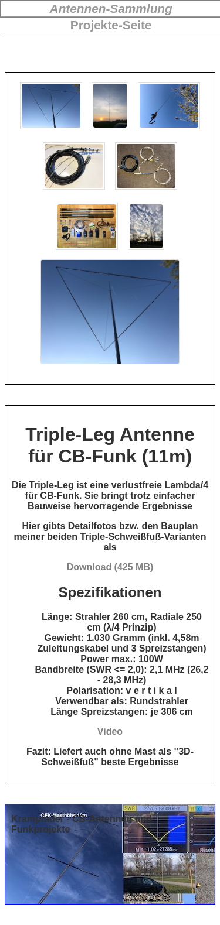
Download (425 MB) (110, 567)
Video (110, 731)
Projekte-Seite (111, 25)
